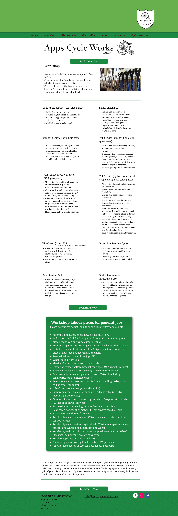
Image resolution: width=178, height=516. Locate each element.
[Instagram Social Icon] (141, 495)
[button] (49, 35)
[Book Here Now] (89, 61)
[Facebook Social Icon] (147, 495)
